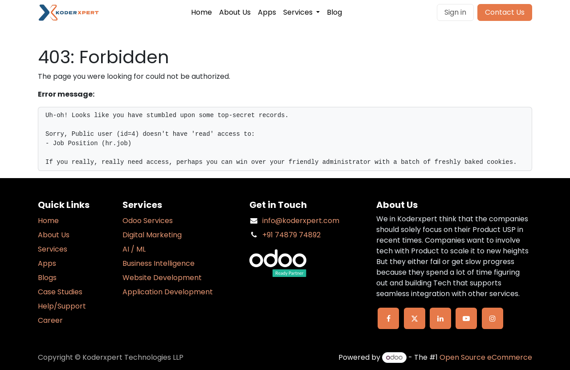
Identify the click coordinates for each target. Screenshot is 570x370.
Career (50, 320)
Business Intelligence (158, 263)
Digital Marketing (152, 235)
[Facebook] (388, 318)
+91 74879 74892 (291, 235)
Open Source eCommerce (486, 357)
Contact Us (505, 12)
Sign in (455, 12)
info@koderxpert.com (300, 220)
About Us (53, 235)
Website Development (162, 277)
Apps (47, 263)
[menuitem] (201, 12)
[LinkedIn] (440, 318)
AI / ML (134, 249)
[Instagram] (492, 318)
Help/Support (62, 306)
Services (52, 249)
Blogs (47, 277)
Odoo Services (147, 220)
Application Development (167, 292)
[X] (414, 318)
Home (48, 220)
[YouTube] (466, 318)
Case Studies (60, 292)
